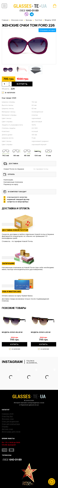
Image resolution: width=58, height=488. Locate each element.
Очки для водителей (10, 422)
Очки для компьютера (11, 424)
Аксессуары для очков (11, 432)
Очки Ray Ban (7, 416)
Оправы (5, 427)
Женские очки (8, 419)
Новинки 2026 (7, 414)
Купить (22, 84)
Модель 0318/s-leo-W (40, 332)
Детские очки (7, 429)
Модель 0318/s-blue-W (12, 332)
